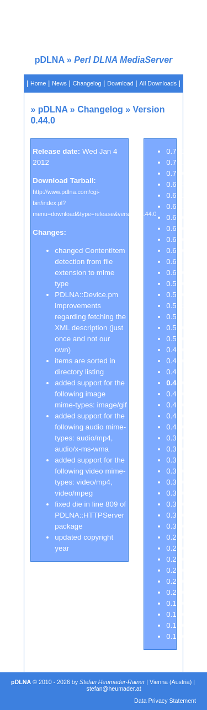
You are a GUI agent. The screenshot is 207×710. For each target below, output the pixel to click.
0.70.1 (176, 162)
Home (38, 83)
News (59, 83)
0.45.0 (176, 361)
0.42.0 (176, 405)
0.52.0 (176, 295)
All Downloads (158, 83)
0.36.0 (176, 482)
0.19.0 (176, 603)
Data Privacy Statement (165, 700)
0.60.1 (176, 261)
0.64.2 (176, 195)
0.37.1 (176, 460)
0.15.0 (176, 614)
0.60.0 (176, 272)
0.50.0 (176, 339)
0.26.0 (176, 537)
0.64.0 (176, 217)
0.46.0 (176, 350)
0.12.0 (176, 636)
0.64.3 (176, 184)
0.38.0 (176, 449)
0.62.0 (176, 239)
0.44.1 (176, 372)
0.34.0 (176, 504)
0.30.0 (176, 526)
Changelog (87, 83)
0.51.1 (176, 317)
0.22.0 (176, 581)
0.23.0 (176, 570)
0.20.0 (176, 592)
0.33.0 (176, 515)
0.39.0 (176, 438)
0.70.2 (176, 151)
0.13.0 (176, 625)
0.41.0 (176, 416)
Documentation (67, 99)
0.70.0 (176, 173)
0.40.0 (176, 427)
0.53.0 (176, 283)
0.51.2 (176, 306)
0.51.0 (176, 328)
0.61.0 (176, 250)
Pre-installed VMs (116, 99)
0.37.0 (176, 471)
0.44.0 (176, 383)
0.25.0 (176, 548)
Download (120, 83)
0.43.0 (176, 394)
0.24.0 (176, 559)
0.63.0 (176, 228)
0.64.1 (176, 206)
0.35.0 (176, 493)
